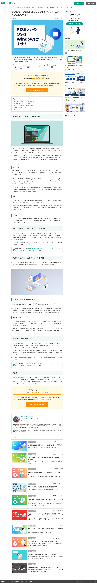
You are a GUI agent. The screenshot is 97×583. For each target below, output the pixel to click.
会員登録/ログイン (79, 3)
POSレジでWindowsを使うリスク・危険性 (23, 105)
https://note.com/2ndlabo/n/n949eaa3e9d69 (36, 420)
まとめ (14, 109)
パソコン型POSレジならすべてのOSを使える (24, 103)
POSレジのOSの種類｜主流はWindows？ (23, 101)
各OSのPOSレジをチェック (19, 107)
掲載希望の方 (91, 3)
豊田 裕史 (24, 416)
